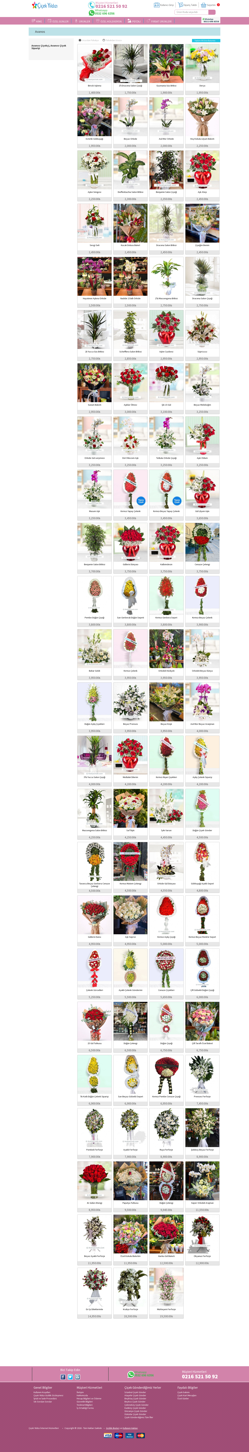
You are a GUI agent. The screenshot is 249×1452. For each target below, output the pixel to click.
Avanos (40, 31)
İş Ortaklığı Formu (85, 1408)
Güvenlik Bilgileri (85, 1401)
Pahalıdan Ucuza (112, 40)
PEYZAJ (134, 21)
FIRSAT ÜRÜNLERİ (159, 21)
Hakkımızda (82, 1395)
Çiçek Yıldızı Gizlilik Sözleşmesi (48, 1395)
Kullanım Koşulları (42, 1392)
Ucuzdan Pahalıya (89, 40)
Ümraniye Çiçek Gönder (136, 1411)
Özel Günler (183, 1398)
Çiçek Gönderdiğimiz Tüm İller (139, 1417)
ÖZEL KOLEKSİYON (109, 21)
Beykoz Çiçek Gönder (135, 1401)
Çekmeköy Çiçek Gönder (137, 1405)
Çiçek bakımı (183, 1392)
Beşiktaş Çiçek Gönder (135, 1398)
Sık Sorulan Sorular (43, 1401)
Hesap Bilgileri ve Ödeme (89, 1398)
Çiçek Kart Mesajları (186, 1395)
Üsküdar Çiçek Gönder (135, 1414)
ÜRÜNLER (82, 21)
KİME (37, 21)
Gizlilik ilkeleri (112, 1428)
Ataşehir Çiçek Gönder (135, 1395)
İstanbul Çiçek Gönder (135, 1392)
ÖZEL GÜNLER (58, 21)
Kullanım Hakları (130, 1428)
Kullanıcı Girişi (167, 5)
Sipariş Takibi (190, 5)
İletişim (80, 1392)
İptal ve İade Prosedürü (45, 1398)
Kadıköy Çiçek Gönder (135, 1408)
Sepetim (211, 5)
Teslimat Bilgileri (85, 1405)
